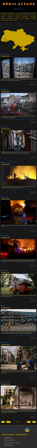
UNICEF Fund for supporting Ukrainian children (12, 442)
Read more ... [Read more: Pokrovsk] (33, 84)
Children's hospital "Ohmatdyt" (9, 440)
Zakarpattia (33, 18)
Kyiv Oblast (34, 14)
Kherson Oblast (10, 14)
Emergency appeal (7, 437)
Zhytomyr (15, 20)
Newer (8, 421)
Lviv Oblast (3, 16)
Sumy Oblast (21, 18)
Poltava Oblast (3, 18)
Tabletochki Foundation (8, 445)
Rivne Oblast (9, 18)
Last (34, 421)
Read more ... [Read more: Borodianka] (33, 377)
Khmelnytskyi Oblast (18, 14)
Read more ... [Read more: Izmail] (33, 337)
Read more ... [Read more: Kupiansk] (33, 265)
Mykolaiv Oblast (25, 16)
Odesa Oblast (33, 16)
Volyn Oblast (17, 16)
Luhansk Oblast (10, 16)
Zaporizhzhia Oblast (9, 20)
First (3, 421)
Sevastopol (15, 18)
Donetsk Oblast (33, 13)
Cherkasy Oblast (11, 13)
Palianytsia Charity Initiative (9, 444)
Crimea (17, 13)
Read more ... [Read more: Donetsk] (33, 157)
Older (29, 421)
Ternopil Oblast (27, 18)
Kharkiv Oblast (3, 14)
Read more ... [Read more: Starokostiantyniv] (33, 192)
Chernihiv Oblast (4, 13)
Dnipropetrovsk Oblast (24, 13)
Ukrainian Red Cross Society (9, 438)
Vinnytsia (2, 20)
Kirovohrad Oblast (27, 14)
